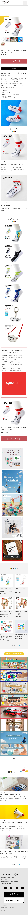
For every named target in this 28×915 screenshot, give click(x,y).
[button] (3, 39)
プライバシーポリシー (6, 905)
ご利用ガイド (4, 910)
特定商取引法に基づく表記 (7, 907)
